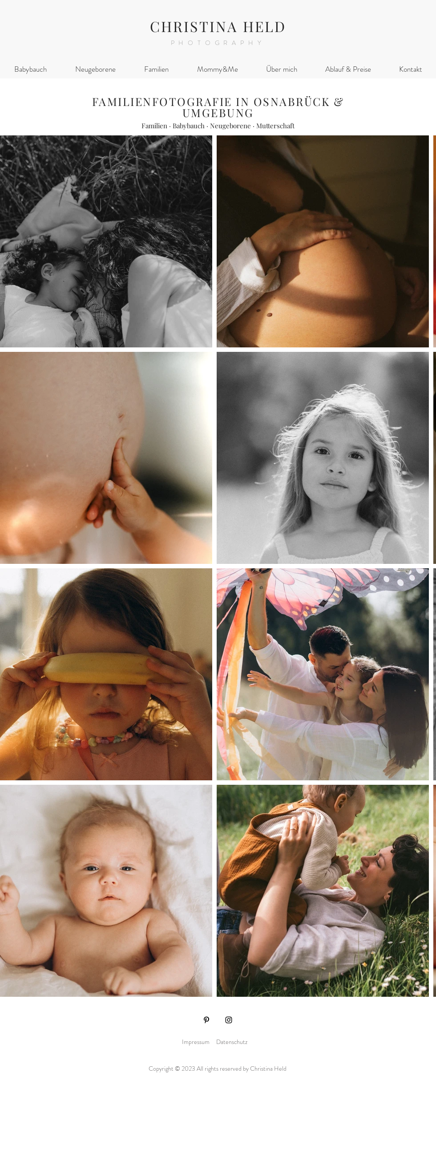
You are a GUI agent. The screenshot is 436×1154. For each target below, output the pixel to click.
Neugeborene (230, 125)
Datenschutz (231, 1041)
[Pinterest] (206, 1019)
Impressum (196, 1041)
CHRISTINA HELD (218, 26)
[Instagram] (228, 1019)
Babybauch (189, 125)
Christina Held (269, 1068)
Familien (154, 125)
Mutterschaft (275, 125)
